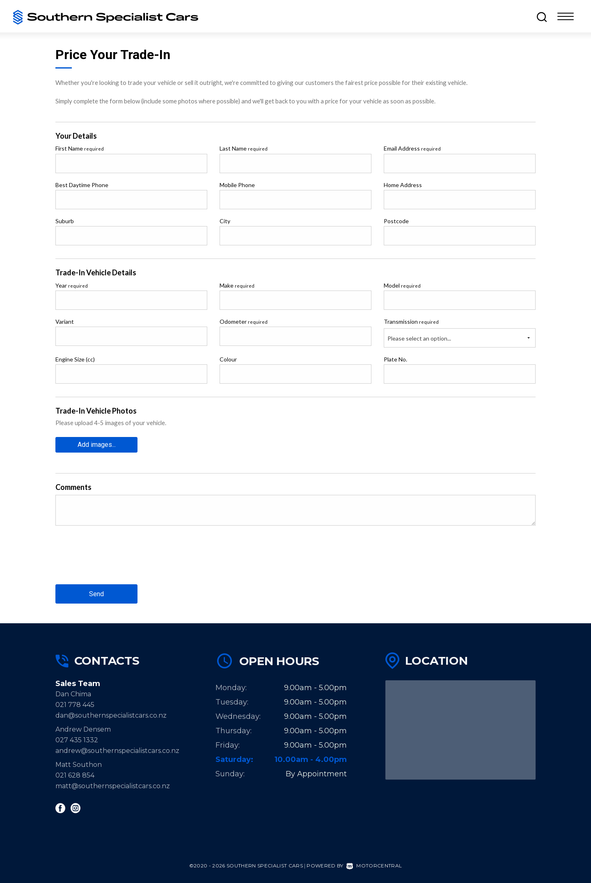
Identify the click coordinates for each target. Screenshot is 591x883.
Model (402, 285)
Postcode (396, 220)
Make (237, 285)
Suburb (64, 220)
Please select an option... (419, 338)
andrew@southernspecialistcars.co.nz (117, 751)
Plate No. (395, 359)
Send (96, 594)
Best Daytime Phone (81, 184)
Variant (64, 321)
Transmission (411, 321)
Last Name (244, 148)
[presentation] (117, 561)
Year (71, 285)
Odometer (244, 321)
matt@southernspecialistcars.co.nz (112, 786)
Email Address (412, 148)
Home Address (403, 184)
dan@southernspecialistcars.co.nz (111, 715)
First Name (79, 148)
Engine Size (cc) (75, 359)
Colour (228, 359)
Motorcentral (374, 865)
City (225, 220)
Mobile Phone (237, 184)
